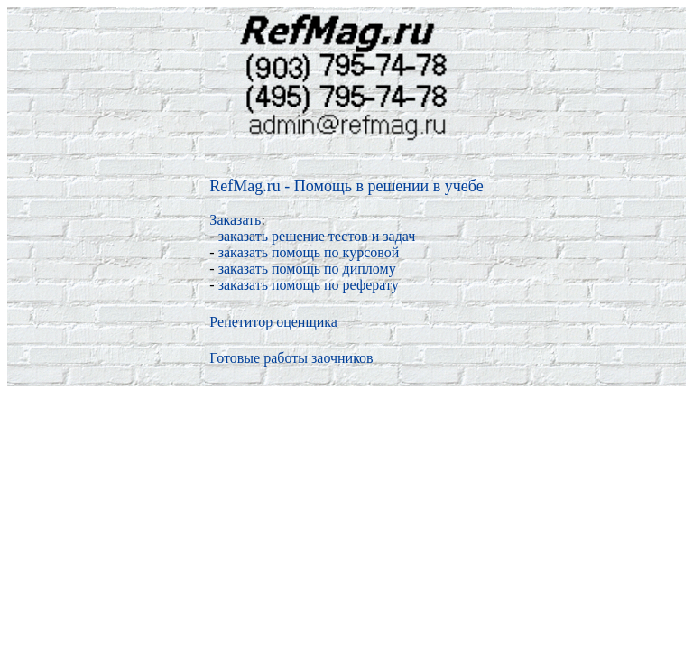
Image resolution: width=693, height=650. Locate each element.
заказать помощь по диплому (307, 268)
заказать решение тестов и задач (317, 236)
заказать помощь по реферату (308, 284)
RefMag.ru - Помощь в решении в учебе (346, 186)
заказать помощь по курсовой (309, 252)
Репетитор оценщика (273, 322)
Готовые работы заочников (291, 358)
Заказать (235, 220)
